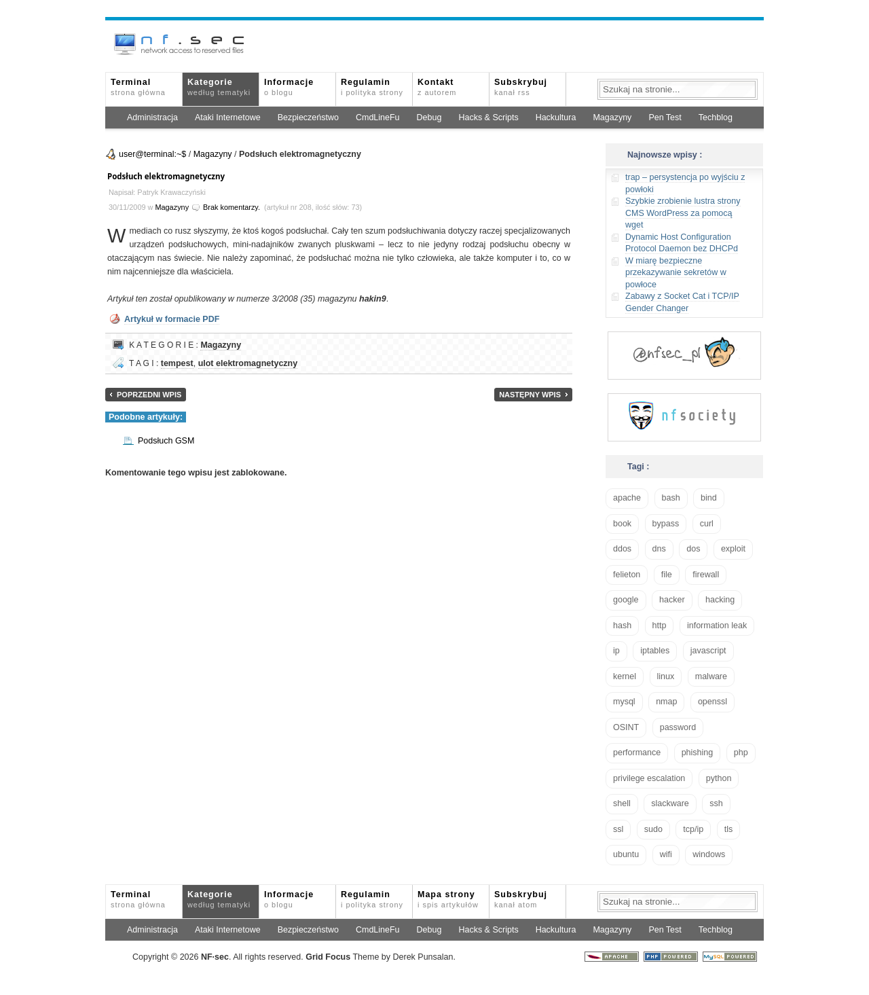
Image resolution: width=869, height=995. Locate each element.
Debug (429, 117)
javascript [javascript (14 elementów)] (708, 650)
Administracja (152, 117)
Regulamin (372, 86)
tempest (177, 363)
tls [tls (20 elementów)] (728, 829)
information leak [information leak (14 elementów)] (717, 625)
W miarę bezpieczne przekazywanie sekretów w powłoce (675, 272)
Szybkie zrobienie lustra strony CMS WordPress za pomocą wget (683, 213)
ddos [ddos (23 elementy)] (622, 549)
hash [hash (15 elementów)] (622, 625)
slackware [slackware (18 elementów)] (670, 803)
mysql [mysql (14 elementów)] (624, 701)
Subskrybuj (520, 86)
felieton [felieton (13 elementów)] (626, 574)
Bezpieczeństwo (308, 117)
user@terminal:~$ (152, 154)
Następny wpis (530, 395)
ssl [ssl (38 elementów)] (618, 829)
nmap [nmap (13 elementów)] (666, 701)
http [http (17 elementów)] (659, 625)
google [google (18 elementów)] (626, 599)
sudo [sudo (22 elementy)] (653, 829)
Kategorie (219, 86)
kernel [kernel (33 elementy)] (624, 676)
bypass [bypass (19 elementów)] (666, 523)
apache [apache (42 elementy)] (627, 498)
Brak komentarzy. (231, 207)
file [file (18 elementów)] (666, 574)
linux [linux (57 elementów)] (666, 676)
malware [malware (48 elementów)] (711, 676)
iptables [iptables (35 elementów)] (654, 650)
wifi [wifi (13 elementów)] (666, 854)
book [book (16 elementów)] (622, 523)
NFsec (215, 957)
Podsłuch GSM (166, 441)
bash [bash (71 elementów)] (671, 498)
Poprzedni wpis (149, 395)
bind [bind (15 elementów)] (709, 498)
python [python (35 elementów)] (719, 778)
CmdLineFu (378, 117)
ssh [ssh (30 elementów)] (715, 803)
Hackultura (556, 117)
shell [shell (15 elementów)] (622, 803)
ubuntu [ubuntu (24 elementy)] (626, 854)
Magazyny (612, 117)
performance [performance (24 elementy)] (637, 752)
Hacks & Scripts (488, 117)
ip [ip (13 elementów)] (616, 650)
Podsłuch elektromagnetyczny (166, 176)
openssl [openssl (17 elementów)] (712, 701)
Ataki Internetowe (228, 117)
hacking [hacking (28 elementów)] (720, 599)
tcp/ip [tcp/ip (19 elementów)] (693, 829)
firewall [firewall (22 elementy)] (705, 574)
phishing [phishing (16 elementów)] (698, 752)
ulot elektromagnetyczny (248, 363)
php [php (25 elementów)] (741, 752)
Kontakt (437, 86)
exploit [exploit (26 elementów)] (733, 549)
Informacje (289, 86)
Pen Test (664, 117)
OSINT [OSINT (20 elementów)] (626, 727)
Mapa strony (448, 899)
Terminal (138, 86)
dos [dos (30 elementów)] (693, 549)
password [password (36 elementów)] (678, 727)
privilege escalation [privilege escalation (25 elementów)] (649, 778)
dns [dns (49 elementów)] (659, 549)
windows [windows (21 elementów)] (708, 854)
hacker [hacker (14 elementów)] (672, 599)
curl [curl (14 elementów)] (707, 523)
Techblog (716, 117)
